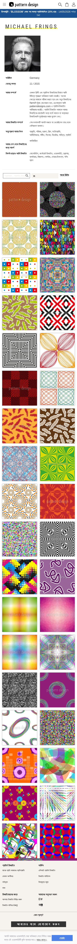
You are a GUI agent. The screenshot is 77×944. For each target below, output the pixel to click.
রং (34, 176)
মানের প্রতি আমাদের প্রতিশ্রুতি (13, 870)
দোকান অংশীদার (7, 876)
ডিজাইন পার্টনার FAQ (10, 905)
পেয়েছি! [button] (62, 938)
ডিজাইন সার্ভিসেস (44, 876)
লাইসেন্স (5, 882)
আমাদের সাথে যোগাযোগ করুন (38, 924)
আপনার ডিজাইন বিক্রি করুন (12, 899)
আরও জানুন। (42, 939)
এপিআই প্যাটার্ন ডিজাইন (46, 870)
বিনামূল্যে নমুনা (43, 882)
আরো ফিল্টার (64, 175)
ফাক (3, 888)
